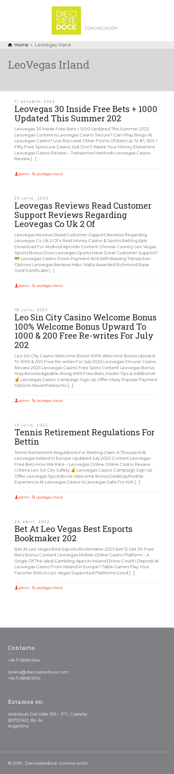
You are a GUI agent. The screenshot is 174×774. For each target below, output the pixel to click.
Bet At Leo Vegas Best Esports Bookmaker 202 (73, 533)
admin (24, 174)
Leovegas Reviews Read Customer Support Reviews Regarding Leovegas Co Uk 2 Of (83, 214)
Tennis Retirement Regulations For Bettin (84, 437)
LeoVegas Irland (49, 174)
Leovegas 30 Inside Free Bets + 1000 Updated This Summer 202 (85, 113)
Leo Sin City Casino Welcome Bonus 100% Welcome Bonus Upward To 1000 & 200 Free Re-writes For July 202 (85, 331)
